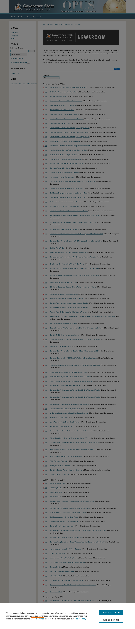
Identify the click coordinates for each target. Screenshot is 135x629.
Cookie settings (37, 619)
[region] (67, 616)
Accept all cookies (111, 612)
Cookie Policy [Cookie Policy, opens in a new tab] (80, 619)
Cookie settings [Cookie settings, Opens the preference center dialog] (111, 620)
